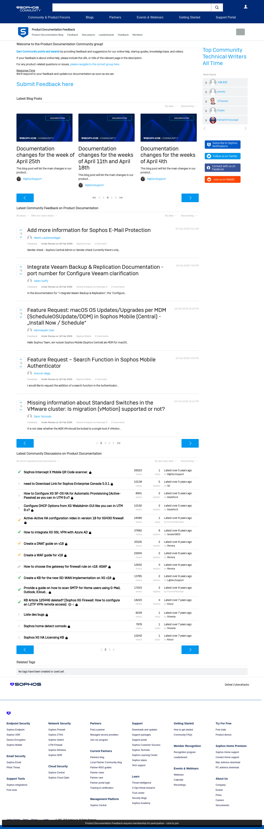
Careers (220, 800)
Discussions (88, 35)
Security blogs (139, 798)
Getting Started (189, 17)
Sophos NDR (55, 755)
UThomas (222, 101)
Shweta (171, 616)
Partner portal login (100, 782)
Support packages (141, 734)
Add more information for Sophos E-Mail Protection (89, 230)
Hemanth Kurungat (228, 119)
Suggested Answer (19, 520)
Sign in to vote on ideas (21, 230)
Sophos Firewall (56, 729)
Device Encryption (16, 739)
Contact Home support (227, 757)
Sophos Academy (141, 803)
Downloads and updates (144, 729)
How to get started (183, 729)
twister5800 (174, 534)
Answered (19, 472)
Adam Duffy (41, 281)
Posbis (221, 110)
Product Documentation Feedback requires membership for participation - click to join (132, 823)
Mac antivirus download (228, 762)
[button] (217, 7)
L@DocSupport (175, 580)
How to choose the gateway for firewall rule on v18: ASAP (65, 567)
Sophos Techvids (141, 750)
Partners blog (97, 757)
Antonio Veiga (42, 373)
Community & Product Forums (49, 17)
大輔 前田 (222, 82)
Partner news (97, 772)
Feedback (72, 35)
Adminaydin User (44, 330)
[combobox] (132, 7)
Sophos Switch (56, 739)
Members (137, 35)
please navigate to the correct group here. (95, 64)
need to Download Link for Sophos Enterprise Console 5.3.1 (66, 483)
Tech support (138, 765)
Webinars (179, 774)
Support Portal (226, 17)
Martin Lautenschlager (47, 238)
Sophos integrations (17, 785)
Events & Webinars (150, 17)
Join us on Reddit (220, 179)
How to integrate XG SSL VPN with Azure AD (56, 532)
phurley (221, 91)
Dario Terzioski (42, 416)
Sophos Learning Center (144, 755)
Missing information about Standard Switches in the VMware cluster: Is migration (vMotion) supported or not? (96, 405)
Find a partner (97, 729)
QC (168, 485)
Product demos (223, 734)
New (238, 31)
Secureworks (222, 805)
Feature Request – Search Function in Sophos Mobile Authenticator (91, 362)
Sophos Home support (227, 752)
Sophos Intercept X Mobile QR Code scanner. (56, 472)
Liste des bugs (34, 615)
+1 (73, 604)
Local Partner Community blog (106, 762)
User (246, 7)
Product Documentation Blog (47, 35)
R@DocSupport (32, 178)
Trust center (138, 793)
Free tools (12, 790)
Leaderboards (106, 35)
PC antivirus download (227, 767)
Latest (178, 470)
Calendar (178, 779)
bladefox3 (172, 497)
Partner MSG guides (101, 767)
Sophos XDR (13, 734)
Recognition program (185, 752)
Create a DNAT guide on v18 (44, 544)
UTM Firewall (55, 745)
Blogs (90, 17)
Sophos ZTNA (55, 734)
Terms (25, 820)
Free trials (221, 729)
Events (219, 790)
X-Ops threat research (143, 787)
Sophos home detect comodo (45, 626)
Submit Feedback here (44, 84)
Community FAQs (183, 734)
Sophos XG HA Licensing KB (44, 637)
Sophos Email (14, 762)
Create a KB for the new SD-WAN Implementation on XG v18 (67, 578)
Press (219, 795)
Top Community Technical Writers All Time (225, 56)
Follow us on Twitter (222, 156)
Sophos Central (56, 772)
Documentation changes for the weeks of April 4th (168, 155)
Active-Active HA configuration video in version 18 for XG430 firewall (73, 518)
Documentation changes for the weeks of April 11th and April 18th (105, 158)
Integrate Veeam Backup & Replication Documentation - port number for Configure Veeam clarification (95, 270)
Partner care (96, 777)
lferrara (171, 545)
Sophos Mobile (14, 745)
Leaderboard (180, 757)
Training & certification (101, 787)
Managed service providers (104, 734)
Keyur (170, 603)
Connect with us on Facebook (221, 167)
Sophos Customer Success (146, 745)
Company (221, 785)
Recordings (180, 785)
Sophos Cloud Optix (58, 777)
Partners (115, 17)
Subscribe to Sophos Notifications (222, 144)
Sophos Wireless (57, 750)
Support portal (139, 739)
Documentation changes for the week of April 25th (45, 155)
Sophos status (139, 760)
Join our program (99, 739)
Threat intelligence (141, 782)
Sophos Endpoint (15, 729)
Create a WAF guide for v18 (43, 555)
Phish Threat (13, 767)
